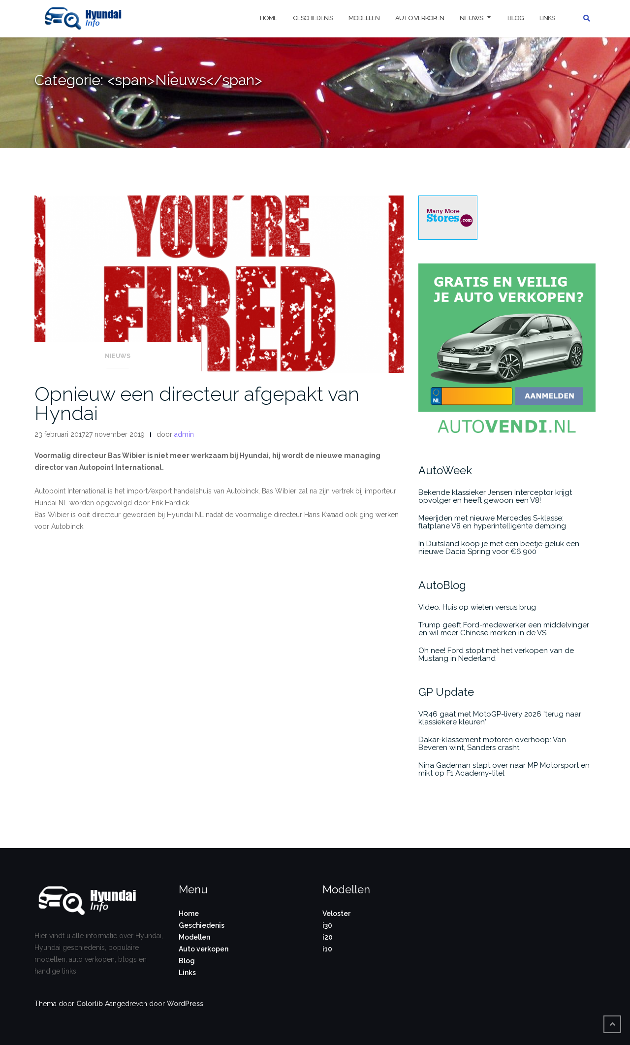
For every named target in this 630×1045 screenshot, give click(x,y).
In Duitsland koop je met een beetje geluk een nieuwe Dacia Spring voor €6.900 (498, 547)
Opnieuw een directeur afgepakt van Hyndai (196, 403)
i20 (327, 937)
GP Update (446, 692)
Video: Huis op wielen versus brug (477, 607)
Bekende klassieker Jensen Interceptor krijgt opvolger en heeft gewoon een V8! (495, 496)
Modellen (363, 18)
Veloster (336, 913)
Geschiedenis (313, 18)
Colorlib (89, 1004)
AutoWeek (445, 470)
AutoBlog (442, 585)
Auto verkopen (419, 18)
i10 (327, 949)
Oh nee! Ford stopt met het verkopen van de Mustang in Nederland (496, 654)
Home (268, 18)
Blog (515, 18)
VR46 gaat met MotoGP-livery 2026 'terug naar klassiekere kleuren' (499, 718)
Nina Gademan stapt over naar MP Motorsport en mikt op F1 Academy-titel (504, 769)
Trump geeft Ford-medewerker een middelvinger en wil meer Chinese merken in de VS (503, 629)
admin (184, 434)
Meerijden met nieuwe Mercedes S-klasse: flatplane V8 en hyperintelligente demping (492, 522)
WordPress (185, 1004)
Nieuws (471, 18)
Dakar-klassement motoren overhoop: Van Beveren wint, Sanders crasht (492, 743)
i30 (327, 925)
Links (547, 18)
